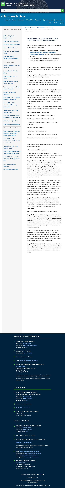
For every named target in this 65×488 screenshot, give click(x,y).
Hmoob (14, 20)
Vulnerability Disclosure (32, 477)
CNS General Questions (10, 169)
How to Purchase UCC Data (11, 124)
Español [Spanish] (7, 20)
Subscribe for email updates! (28, 474)
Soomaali (21, 20)
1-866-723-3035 (27, 398)
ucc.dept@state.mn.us (29, 455)
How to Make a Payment (10, 48)
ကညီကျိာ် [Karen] (61, 23)
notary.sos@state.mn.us (31, 457)
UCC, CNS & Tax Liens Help (44, 27)
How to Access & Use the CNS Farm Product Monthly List (11, 158)
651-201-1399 (27, 396)
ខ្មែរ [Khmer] (50, 23)
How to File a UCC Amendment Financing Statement (10, 105)
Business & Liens (13, 16)
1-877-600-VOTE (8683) (30, 345)
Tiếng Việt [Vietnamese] (29, 20)
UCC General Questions (10, 121)
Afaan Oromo (60, 20)
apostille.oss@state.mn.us (33, 453)
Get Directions (20, 366)
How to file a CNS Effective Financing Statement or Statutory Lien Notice (11, 133)
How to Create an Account (11, 41)
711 (27, 347)
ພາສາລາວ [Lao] (50, 20)
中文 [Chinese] (44, 20)
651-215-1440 (27, 343)
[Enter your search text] (31, 10)
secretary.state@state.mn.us (28, 360)
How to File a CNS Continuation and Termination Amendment (12, 140)
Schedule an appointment (24, 442)
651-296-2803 (27, 428)
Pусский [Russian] (38, 20)
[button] (62, 10)
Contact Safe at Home (23, 408)
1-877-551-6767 (27, 430)
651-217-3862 (28, 353)
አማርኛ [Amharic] (55, 23)
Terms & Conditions (33, 482)
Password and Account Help (11, 44)
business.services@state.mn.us (29, 451)
